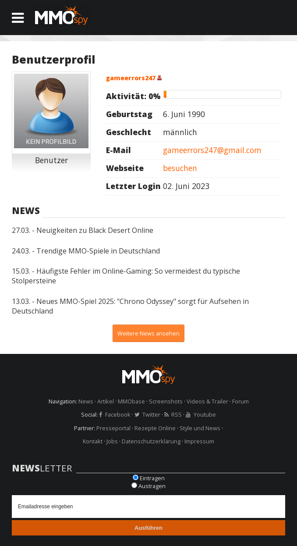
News (85, 401)
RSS (176, 414)
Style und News (200, 428)
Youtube (205, 414)
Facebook (118, 414)
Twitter (151, 414)
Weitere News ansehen (148, 333)
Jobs (112, 441)
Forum (240, 401)
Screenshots (166, 401)
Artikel (105, 401)
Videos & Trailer (207, 401)
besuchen (180, 168)
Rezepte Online (155, 428)
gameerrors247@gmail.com (212, 150)
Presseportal (113, 428)
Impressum (199, 441)
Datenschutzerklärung (151, 441)
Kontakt (93, 441)
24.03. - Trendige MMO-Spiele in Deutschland (86, 251)
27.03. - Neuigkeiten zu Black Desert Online (82, 230)
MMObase (131, 401)
